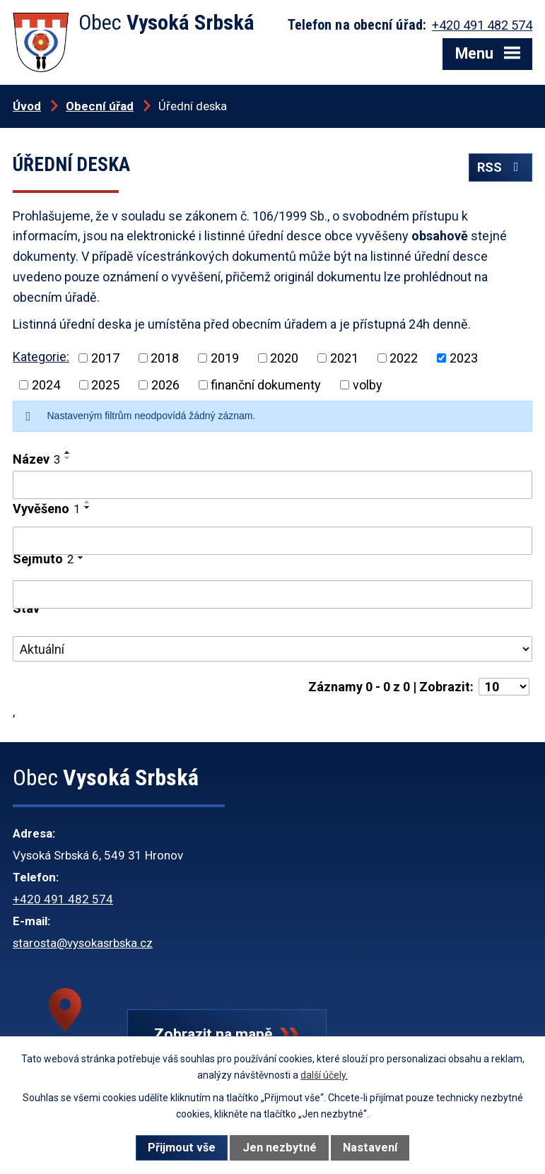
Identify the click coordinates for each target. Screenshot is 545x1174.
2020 (284, 358)
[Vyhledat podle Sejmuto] (272, 594)
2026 (165, 384)
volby (367, 384)
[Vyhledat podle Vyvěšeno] (272, 541)
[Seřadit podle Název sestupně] (68, 458)
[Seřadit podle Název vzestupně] (68, 452)
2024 (46, 384)
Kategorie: (41, 356)
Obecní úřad (100, 106)
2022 (403, 358)
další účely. (324, 1075)
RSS (501, 167)
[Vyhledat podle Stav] (272, 649)
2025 (105, 384)
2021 (344, 358)
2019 (225, 358)
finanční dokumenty (266, 384)
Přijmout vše (182, 1147)
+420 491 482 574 (63, 899)
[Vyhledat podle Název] (272, 485)
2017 (105, 358)
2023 (464, 358)
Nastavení (370, 1147)
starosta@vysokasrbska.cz (83, 943)
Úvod (27, 106)
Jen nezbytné (279, 1147)
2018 (165, 358)
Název (36, 459)
